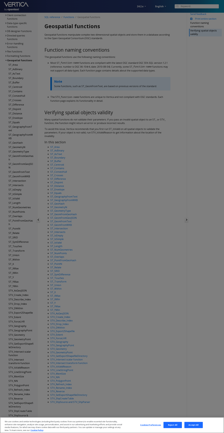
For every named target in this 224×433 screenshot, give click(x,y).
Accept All (194, 427)
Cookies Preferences (150, 427)
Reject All (172, 427)
